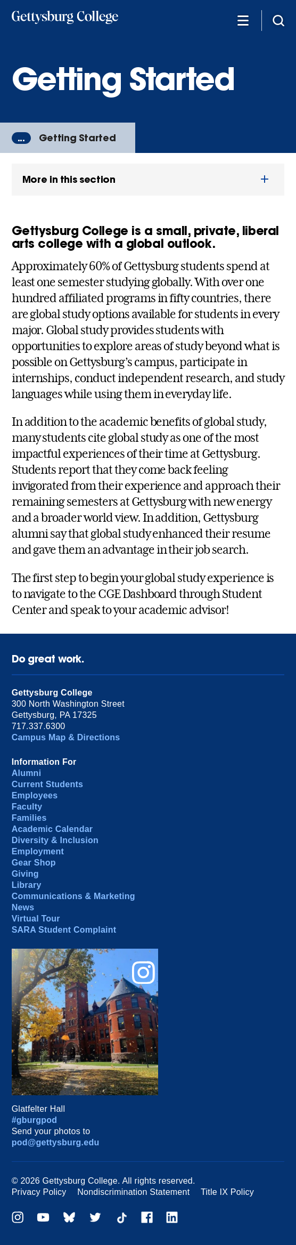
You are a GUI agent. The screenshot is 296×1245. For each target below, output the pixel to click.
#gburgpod (34, 1120)
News (23, 907)
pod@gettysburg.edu (56, 1142)
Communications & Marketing (73, 896)
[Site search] (278, 20)
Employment (38, 851)
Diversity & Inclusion (55, 840)
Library (27, 885)
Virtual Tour (36, 918)
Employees (35, 795)
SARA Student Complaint (64, 929)
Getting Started (77, 138)
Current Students (48, 784)
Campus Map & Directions (66, 737)
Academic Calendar (52, 829)
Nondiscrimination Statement (133, 1192)
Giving (25, 873)
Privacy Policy (39, 1192)
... (21, 138)
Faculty (27, 806)
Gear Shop (34, 862)
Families (29, 817)
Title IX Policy (227, 1192)
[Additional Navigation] (243, 20)
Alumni (27, 773)
